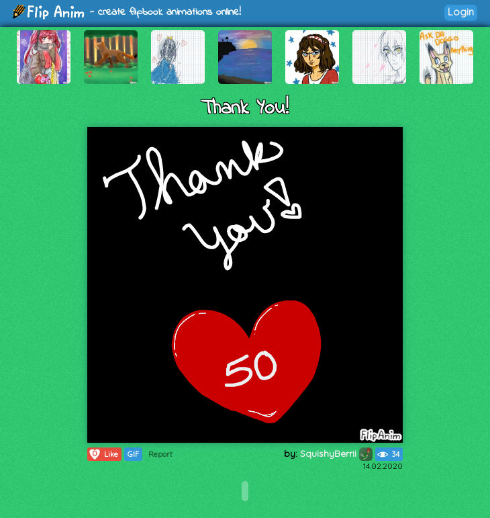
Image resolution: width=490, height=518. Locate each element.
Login (461, 11)
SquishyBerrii (336, 453)
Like (103, 454)
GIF (133, 454)
